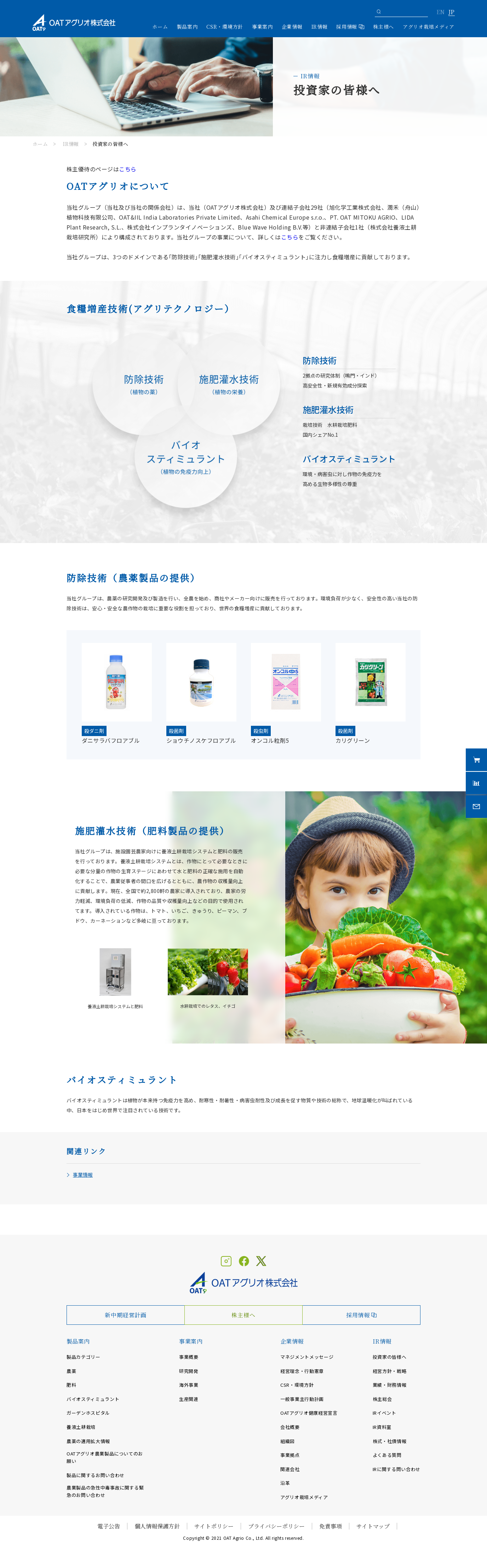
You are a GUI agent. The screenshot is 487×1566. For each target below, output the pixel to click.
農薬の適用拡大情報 (88, 1441)
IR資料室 (382, 1427)
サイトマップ (373, 1526)
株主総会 (382, 1399)
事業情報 (83, 1174)
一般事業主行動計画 (302, 1399)
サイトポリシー (214, 1526)
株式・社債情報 (390, 1441)
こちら (289, 237)
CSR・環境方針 (224, 26)
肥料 (71, 1384)
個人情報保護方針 (157, 1526)
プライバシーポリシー (276, 1526)
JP (451, 12)
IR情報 (71, 143)
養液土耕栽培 (81, 1427)
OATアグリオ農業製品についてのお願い (105, 1457)
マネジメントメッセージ (306, 1356)
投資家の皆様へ (390, 1356)
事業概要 (189, 1356)
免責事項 (330, 1526)
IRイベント (384, 1412)
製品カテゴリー (84, 1356)
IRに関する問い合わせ (396, 1469)
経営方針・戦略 (390, 1371)
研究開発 (189, 1371)
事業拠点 (290, 1455)
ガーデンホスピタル (88, 1412)
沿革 (285, 1483)
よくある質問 (387, 1455)
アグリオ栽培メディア (428, 26)
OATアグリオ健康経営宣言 (308, 1412)
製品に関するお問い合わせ (96, 1475)
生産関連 (189, 1399)
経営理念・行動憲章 (302, 1371)
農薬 (71, 1371)
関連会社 (290, 1469)
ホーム (160, 26)
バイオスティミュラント (93, 1399)
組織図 (287, 1441)
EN (440, 12)
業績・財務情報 (390, 1384)
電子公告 (108, 1526)
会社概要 (290, 1427)
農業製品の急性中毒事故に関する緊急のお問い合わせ (105, 1491)
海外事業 (189, 1384)
